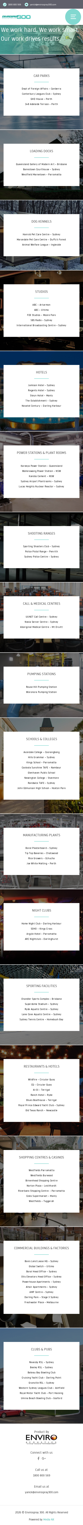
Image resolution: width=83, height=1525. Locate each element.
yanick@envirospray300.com (43, 4)
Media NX (48, 1519)
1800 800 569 (41, 1475)
